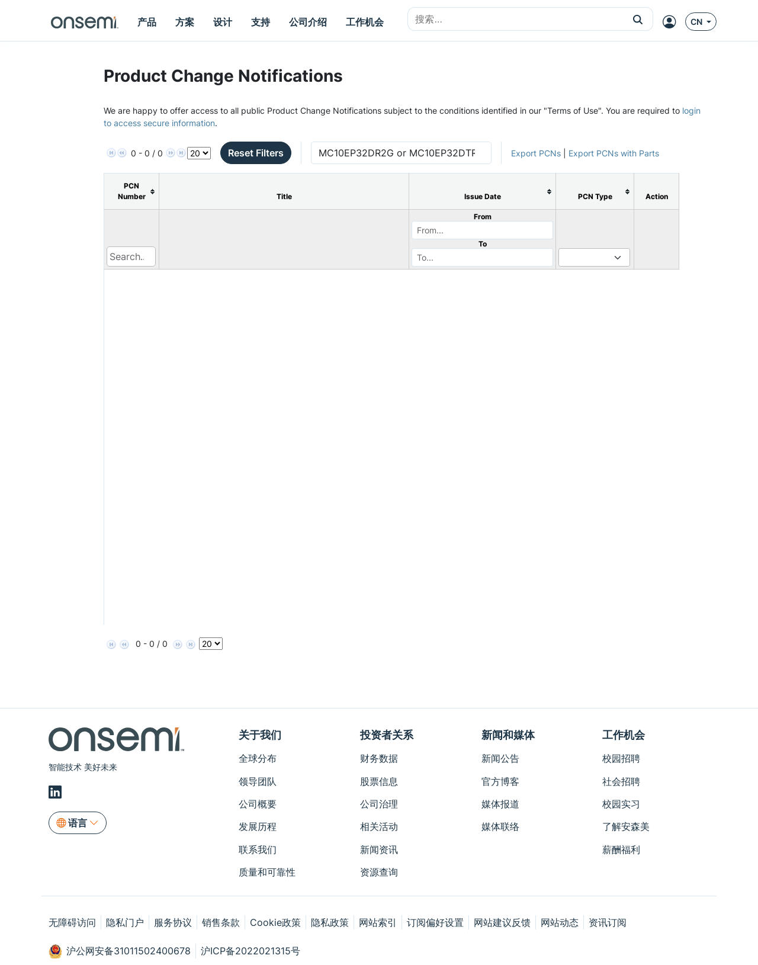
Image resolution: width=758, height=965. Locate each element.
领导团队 (258, 781)
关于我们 (260, 735)
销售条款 (221, 922)
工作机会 (623, 735)
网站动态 (560, 922)
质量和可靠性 (267, 872)
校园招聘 (621, 758)
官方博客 (500, 781)
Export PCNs (536, 153)
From (483, 216)
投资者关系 (386, 735)
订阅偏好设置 (435, 922)
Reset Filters (256, 153)
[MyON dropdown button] (672, 22)
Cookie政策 (275, 922)
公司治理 (379, 804)
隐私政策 (330, 922)
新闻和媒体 (508, 735)
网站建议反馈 (502, 922)
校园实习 (621, 804)
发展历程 (258, 826)
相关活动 (379, 826)
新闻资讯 (379, 849)
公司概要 (258, 804)
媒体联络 (500, 826)
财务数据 (379, 758)
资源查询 (379, 872)
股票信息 (379, 781)
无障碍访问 (72, 922)
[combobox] (515, 19)
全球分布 (258, 758)
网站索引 (378, 922)
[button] (638, 19)
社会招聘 (621, 781)
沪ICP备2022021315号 (250, 951)
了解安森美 (626, 826)
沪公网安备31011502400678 (120, 951)
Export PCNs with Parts (613, 153)
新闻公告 (500, 758)
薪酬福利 (621, 849)
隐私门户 (125, 922)
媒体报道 (500, 804)
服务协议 (173, 922)
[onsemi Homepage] (84, 22)
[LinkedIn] (57, 792)
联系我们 (258, 849)
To (482, 243)
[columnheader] (131, 192)
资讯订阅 (608, 922)
